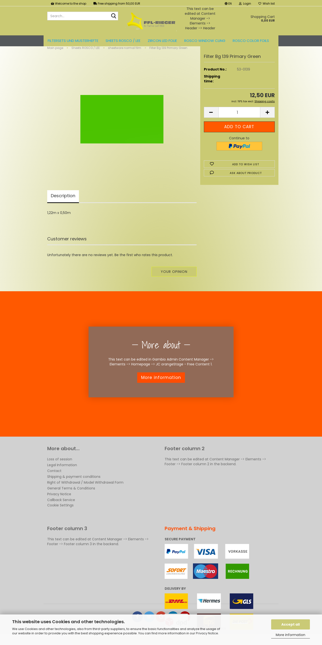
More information (290, 634)
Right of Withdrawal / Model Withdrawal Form (85, 490)
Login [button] (245, 3)
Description (63, 204)
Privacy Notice (207, 633)
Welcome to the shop (68, 3)
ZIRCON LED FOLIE (162, 40)
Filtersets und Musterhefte (73, 40)
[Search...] (113, 16)
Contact (54, 478)
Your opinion (174, 279)
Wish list (266, 3)
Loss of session (59, 467)
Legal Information (62, 473)
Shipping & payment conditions (73, 484)
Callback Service (61, 507)
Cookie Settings (60, 513)
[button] (228, 3)
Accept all (290, 624)
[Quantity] (239, 120)
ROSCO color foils (251, 40)
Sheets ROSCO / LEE (123, 40)
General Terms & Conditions (71, 496)
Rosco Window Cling (204, 40)
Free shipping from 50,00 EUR (116, 3)
